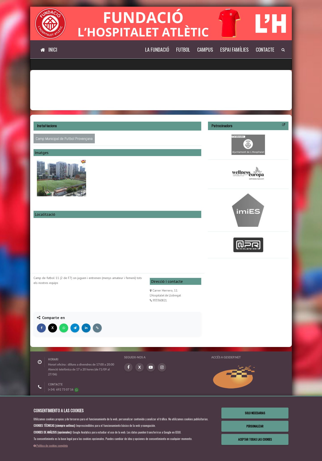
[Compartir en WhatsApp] (63, 328)
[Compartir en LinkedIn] (86, 328)
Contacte (265, 49)
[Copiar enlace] (97, 328)
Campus (205, 49)
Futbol (183, 49)
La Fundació (157, 49)
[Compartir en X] (52, 328)
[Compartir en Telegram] (74, 328)
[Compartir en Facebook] (41, 328)
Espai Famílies (234, 49)
